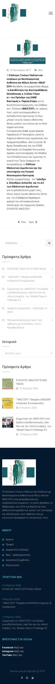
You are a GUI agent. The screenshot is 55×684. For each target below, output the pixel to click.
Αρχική (9, 539)
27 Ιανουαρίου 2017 (19, 70)
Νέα (38, 70)
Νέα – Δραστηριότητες (18, 555)
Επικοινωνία (12, 565)
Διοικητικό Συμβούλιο (17, 560)
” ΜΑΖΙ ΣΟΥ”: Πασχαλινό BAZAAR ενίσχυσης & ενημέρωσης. (24, 279)
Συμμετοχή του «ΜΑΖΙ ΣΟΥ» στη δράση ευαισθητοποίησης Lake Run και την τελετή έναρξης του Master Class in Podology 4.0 (27, 294)
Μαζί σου (13, 647)
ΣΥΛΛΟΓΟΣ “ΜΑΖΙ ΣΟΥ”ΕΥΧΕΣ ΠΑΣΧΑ (26, 268)
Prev (22, 222)
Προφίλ (10, 544)
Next (33, 222)
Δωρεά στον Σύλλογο (17, 549)
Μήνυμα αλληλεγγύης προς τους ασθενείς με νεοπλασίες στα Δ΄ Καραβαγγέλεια (24, 324)
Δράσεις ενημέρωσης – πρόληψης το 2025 (27, 310)
